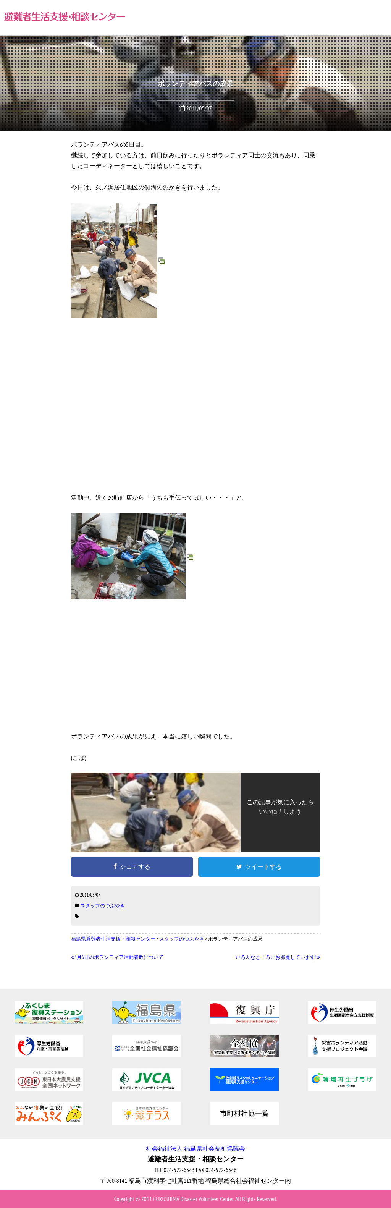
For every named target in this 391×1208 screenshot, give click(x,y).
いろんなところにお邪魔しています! (278, 957)
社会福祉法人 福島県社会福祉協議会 (195, 1148)
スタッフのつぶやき (102, 905)
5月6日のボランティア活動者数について (117, 957)
